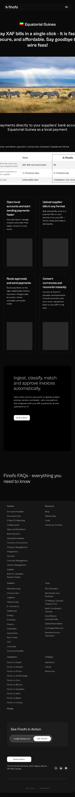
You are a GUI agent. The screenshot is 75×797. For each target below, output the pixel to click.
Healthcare (12, 611)
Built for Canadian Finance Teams (15, 575)
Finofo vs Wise (13, 693)
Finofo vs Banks (14, 698)
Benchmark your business (52, 595)
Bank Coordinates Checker (53, 610)
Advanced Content (53, 525)
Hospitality (12, 628)
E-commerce (13, 606)
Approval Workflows (16, 529)
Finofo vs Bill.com (14, 684)
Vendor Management (16, 565)
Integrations (12, 551)
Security (11, 556)
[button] (66, 7)
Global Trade (13, 602)
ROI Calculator (51, 588)
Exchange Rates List (54, 628)
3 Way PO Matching (16, 520)
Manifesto (49, 662)
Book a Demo (19, 759)
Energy (10, 615)
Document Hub (14, 516)
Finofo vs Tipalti (14, 662)
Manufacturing (13, 588)
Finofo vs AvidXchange (17, 675)
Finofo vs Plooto (14, 671)
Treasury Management (17, 547)
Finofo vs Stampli (15, 667)
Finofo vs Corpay (15, 702)
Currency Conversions (17, 542)
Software (11, 619)
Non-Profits (12, 637)
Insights (10, 569)
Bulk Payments (13, 534)
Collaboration (13, 525)
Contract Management (17, 560)
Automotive (12, 633)
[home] (11, 7)
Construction (13, 593)
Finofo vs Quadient (15, 689)
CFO (9, 642)
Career (48, 667)
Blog (47, 511)
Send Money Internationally (51, 618)
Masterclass (50, 516)
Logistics (11, 597)
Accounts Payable (15, 511)
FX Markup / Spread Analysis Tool (54, 602)
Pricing (10, 708)
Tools (47, 520)
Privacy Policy (45, 788)
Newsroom (50, 671)
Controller (11, 646)
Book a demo (21, 418)
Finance (10, 624)
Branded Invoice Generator (52, 634)
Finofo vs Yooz (13, 680)
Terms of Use (30, 788)
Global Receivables (15, 538)
